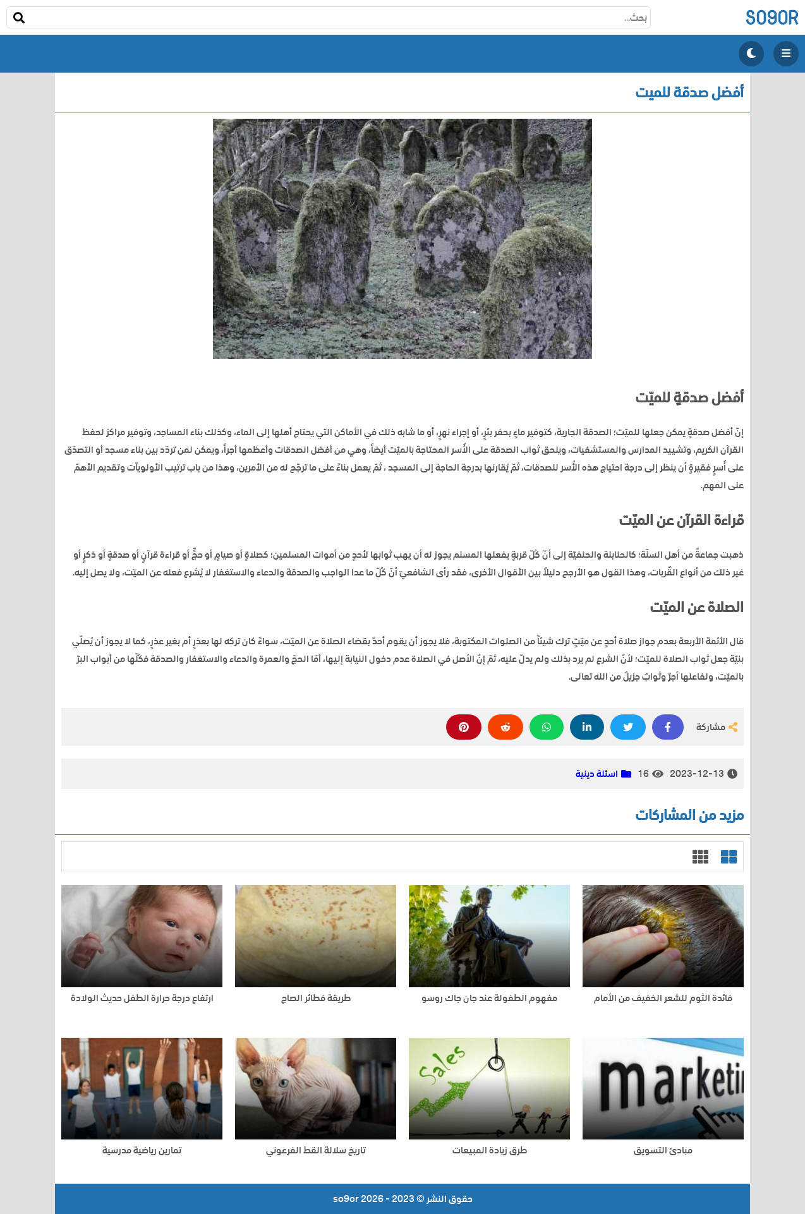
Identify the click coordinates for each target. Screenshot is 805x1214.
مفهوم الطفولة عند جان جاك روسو (489, 998)
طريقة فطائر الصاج (316, 998)
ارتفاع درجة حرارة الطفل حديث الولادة (142, 998)
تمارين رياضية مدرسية (141, 1150)
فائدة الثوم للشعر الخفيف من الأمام (663, 998)
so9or (772, 17)
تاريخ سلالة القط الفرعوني (316, 1150)
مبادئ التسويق (663, 1150)
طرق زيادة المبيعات (489, 1150)
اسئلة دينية (597, 774)
